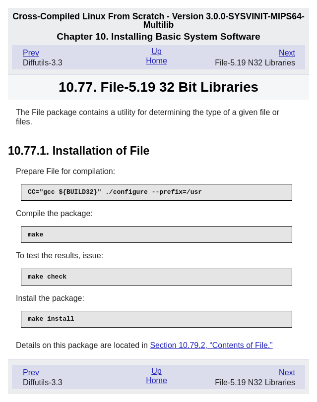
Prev (31, 53)
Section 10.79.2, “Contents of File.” (211, 345)
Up (156, 51)
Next (287, 53)
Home (156, 61)
